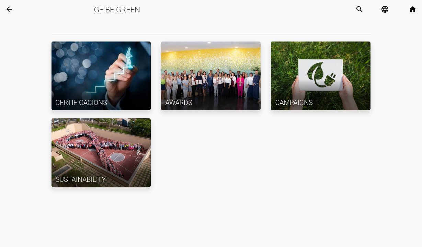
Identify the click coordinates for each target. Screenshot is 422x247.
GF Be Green (117, 9)
